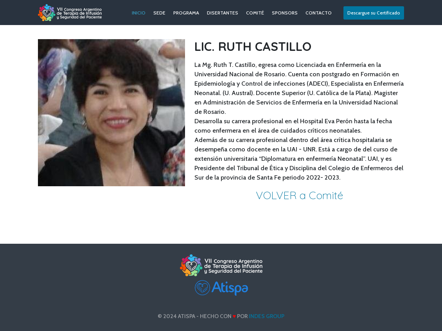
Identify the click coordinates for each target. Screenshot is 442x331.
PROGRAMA (186, 13)
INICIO (139, 13)
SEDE (159, 13)
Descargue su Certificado (373, 13)
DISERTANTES (222, 13)
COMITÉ (255, 13)
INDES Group (266, 316)
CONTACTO (318, 13)
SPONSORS (285, 13)
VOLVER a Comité (299, 195)
